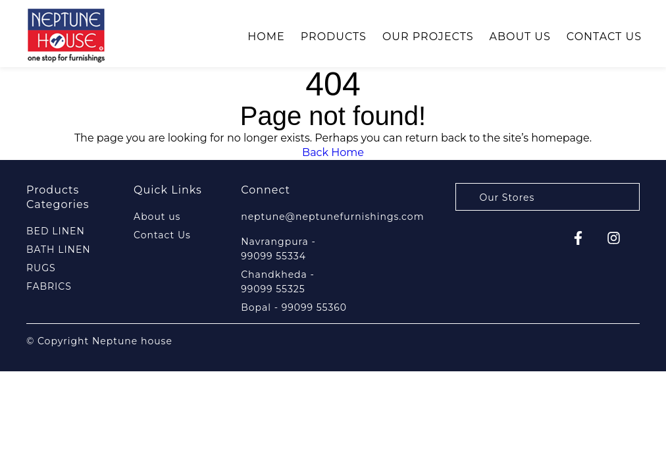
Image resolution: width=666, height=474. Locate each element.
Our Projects (428, 36)
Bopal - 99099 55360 (294, 307)
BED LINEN (55, 231)
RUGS (41, 268)
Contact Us (604, 36)
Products (334, 36)
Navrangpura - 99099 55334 (278, 249)
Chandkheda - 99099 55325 (278, 282)
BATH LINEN (58, 249)
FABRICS (49, 286)
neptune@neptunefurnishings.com (332, 217)
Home (265, 36)
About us (520, 36)
